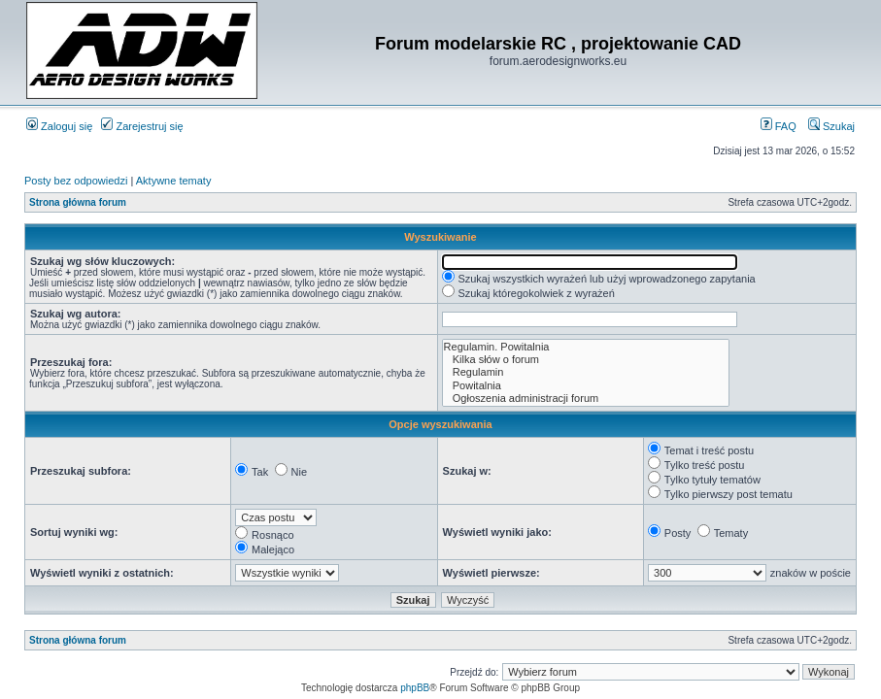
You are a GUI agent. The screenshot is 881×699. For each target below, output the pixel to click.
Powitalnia (586, 386)
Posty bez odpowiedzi (75, 180)
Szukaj (831, 126)
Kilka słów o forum (586, 359)
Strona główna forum (77, 202)
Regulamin (586, 372)
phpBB (414, 687)
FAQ (778, 126)
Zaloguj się (59, 126)
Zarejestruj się (142, 126)
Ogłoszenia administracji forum (586, 398)
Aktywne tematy (174, 180)
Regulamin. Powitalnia (586, 347)
